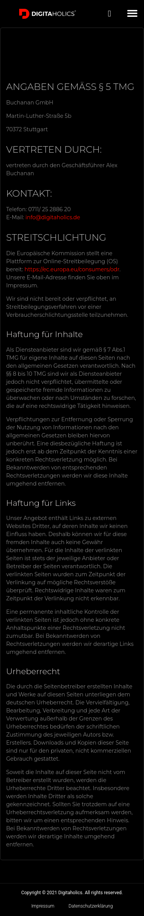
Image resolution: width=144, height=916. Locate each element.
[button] (132, 13)
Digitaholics (70, 892)
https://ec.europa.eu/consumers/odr (72, 269)
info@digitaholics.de (52, 217)
